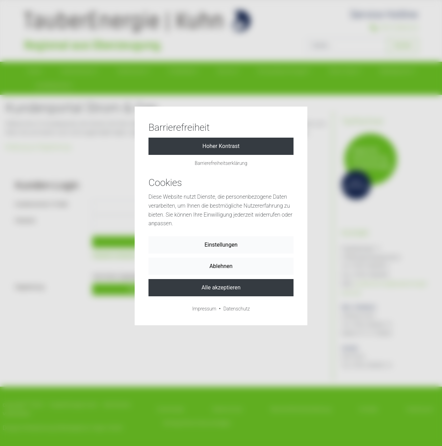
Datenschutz (236, 308)
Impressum (204, 308)
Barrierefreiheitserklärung (221, 163)
